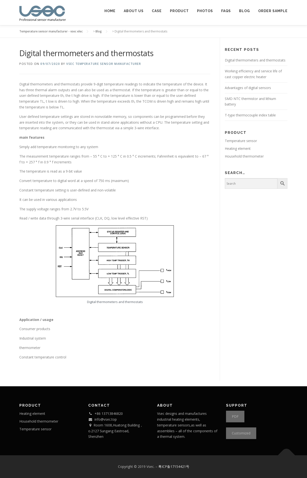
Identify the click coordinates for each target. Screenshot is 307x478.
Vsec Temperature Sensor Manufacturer (103, 64)
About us (134, 11)
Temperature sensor (241, 140)
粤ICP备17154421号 (173, 466)
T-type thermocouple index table (250, 115)
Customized (241, 433)
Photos (205, 11)
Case (157, 11)
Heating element (238, 148)
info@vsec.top (106, 419)
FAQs (226, 11)
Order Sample (273, 11)
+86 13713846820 (109, 413)
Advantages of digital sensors (248, 87)
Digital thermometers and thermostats (255, 60)
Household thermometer (244, 156)
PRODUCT (179, 11)
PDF (235, 416)
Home (110, 11)
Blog (244, 11)
